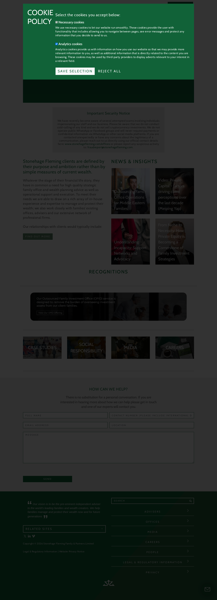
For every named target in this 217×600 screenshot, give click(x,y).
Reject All (109, 71)
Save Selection (75, 71)
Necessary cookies (69, 22)
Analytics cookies (68, 44)
